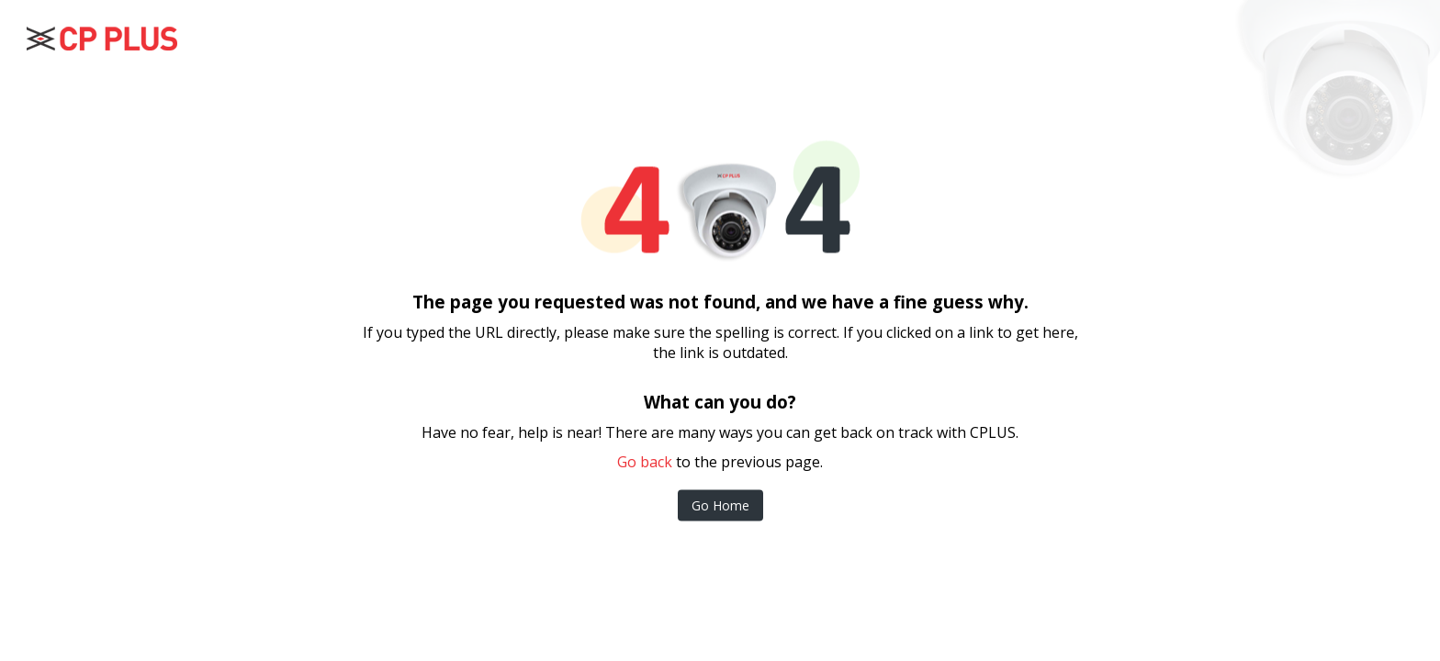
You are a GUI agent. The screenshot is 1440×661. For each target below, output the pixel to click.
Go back (644, 462)
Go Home (720, 505)
